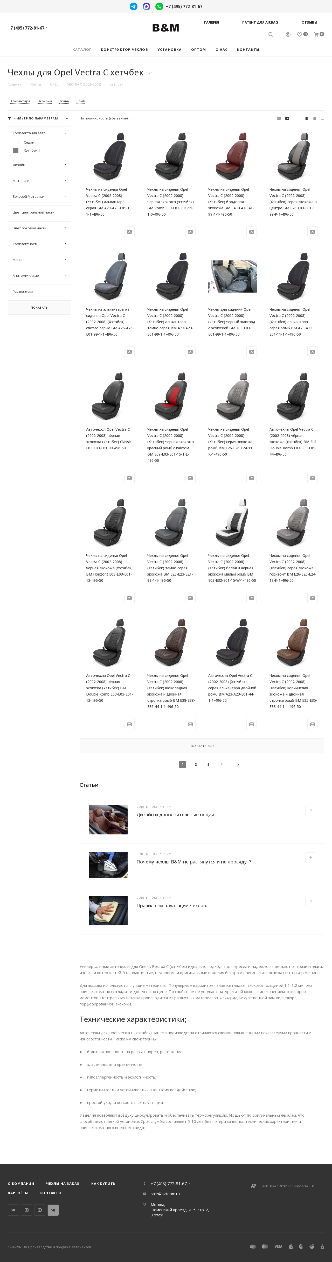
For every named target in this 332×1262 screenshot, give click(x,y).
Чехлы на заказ (62, 1183)
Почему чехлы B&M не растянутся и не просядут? (193, 862)
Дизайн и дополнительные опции (175, 814)
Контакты (50, 1192)
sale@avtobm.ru (165, 1193)
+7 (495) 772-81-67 (184, 6)
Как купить (103, 1183)
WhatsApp (53, 1210)
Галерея (211, 22)
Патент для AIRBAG (260, 22)
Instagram (26, 1210)
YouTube (39, 1210)
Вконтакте (13, 1210)
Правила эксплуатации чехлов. (171, 905)
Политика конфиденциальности (287, 1186)
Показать (39, 307)
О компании (21, 1183)
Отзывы (309, 22)
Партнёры (18, 1192)
